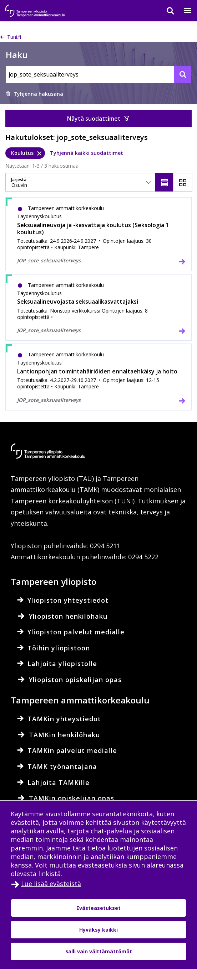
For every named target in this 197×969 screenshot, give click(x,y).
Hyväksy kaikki (98, 929)
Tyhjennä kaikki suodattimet (86, 153)
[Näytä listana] (164, 182)
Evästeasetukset (98, 908)
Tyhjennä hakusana (34, 93)
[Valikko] (183, 10)
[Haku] (166, 10)
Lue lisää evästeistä (51, 883)
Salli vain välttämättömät (98, 951)
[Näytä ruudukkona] (182, 182)
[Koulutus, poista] (25, 153)
